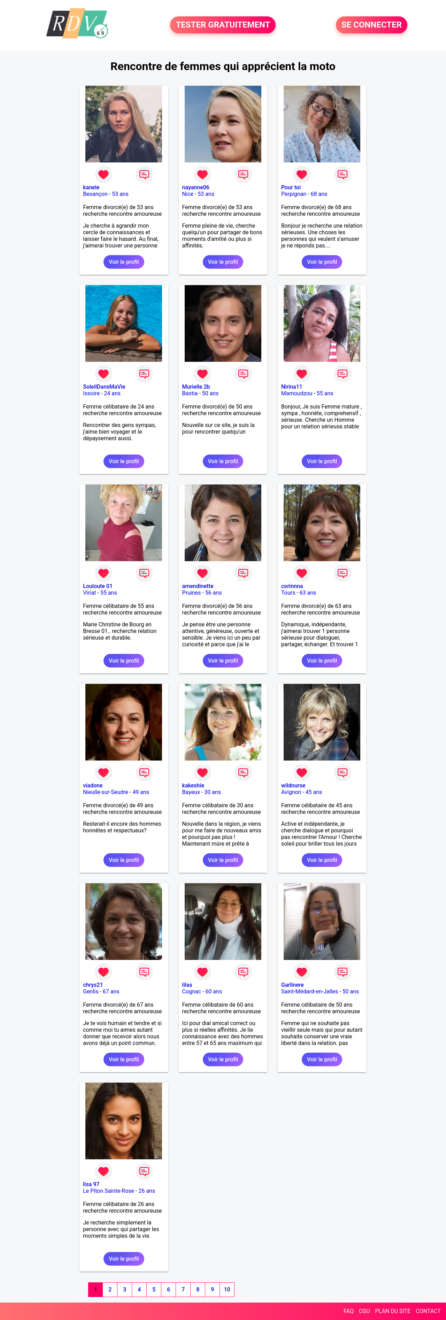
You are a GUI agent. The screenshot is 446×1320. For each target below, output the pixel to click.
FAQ (349, 1311)
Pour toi (291, 187)
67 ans (111, 991)
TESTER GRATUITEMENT (223, 25)
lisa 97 (91, 1184)
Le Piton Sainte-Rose (108, 1191)
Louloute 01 (98, 586)
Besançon (95, 194)
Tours (288, 592)
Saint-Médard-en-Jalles (309, 991)
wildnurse (293, 785)
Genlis (90, 991)
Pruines (191, 592)
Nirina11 (291, 386)
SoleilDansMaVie (104, 386)
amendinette (198, 586)
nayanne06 (195, 187)
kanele (91, 187)
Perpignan (293, 194)
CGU (364, 1311)
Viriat (89, 592)
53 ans (120, 194)
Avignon (291, 792)
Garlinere (292, 985)
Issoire (91, 393)
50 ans (210, 393)
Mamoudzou (296, 393)
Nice (187, 194)
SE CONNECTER (371, 25)
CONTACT (428, 1311)
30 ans (212, 792)
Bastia (190, 393)
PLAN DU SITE (393, 1311)
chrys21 (93, 985)
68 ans (318, 194)
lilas (187, 985)
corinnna (292, 586)
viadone (92, 785)
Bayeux (191, 792)
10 (227, 1289)
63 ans (308, 592)
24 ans (112, 393)
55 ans (325, 393)
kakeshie (193, 785)
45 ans (314, 792)
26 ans (146, 1191)
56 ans (213, 592)
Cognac (191, 991)
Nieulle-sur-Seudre (105, 792)
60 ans (213, 991)
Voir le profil (124, 262)
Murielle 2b (196, 386)
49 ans (140, 792)
